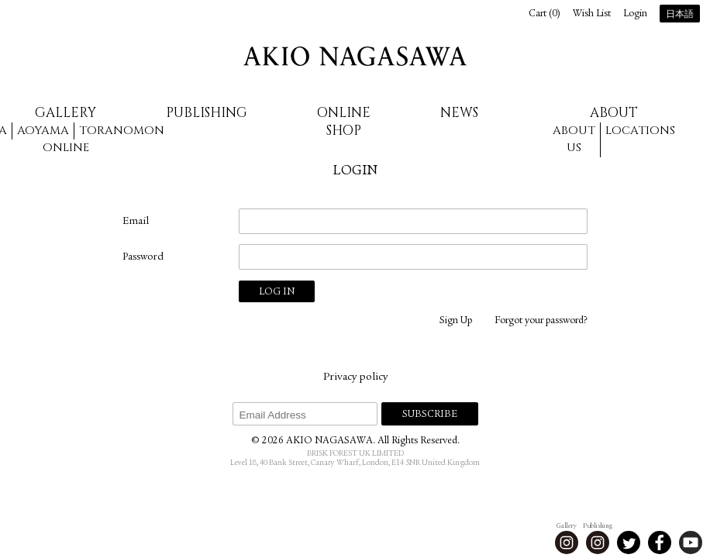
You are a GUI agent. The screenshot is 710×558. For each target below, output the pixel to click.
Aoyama (43, 130)
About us (574, 139)
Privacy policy (355, 377)
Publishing (206, 113)
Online (66, 148)
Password (143, 257)
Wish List (592, 14)
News (459, 113)
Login (635, 14)
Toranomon (121, 130)
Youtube (690, 542)
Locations (640, 130)
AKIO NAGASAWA (355, 56)
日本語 (680, 14)
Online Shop (344, 122)
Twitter (628, 542)
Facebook (659, 542)
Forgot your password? (541, 321)
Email (135, 221)
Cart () (544, 14)
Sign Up (455, 321)
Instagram (566, 542)
